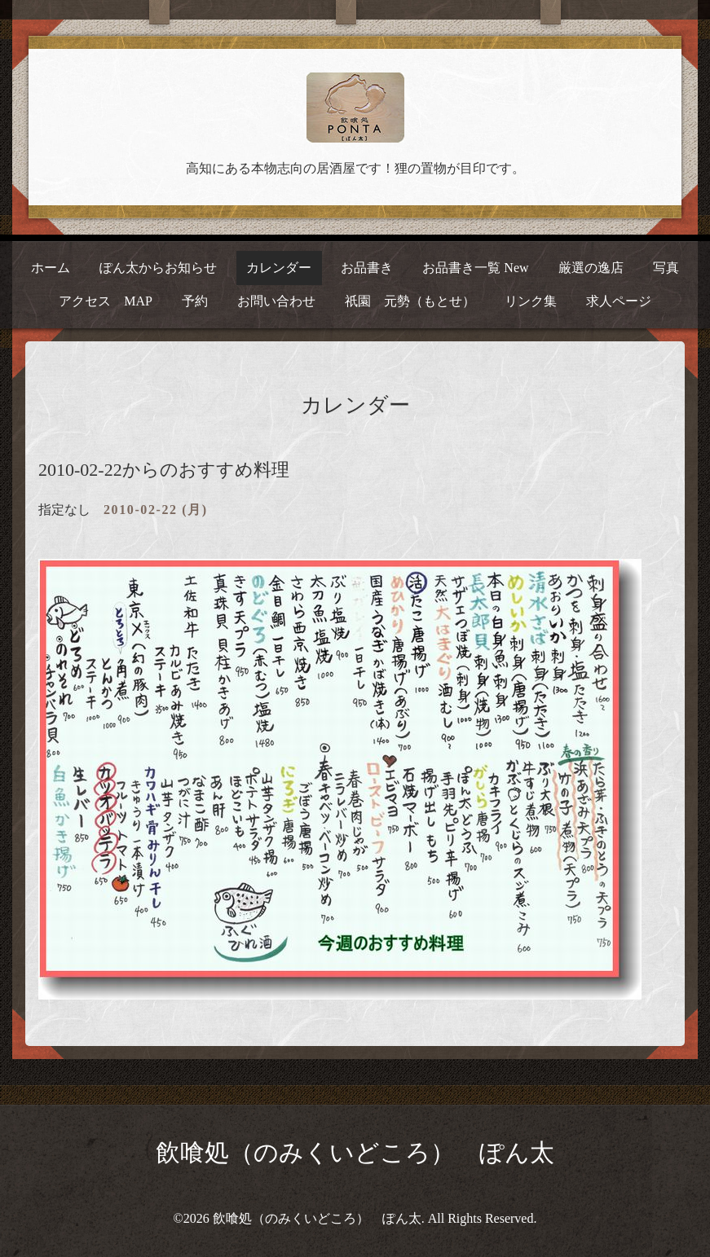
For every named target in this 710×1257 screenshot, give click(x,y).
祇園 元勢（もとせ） (410, 301)
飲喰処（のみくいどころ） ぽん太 (355, 1152)
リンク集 (531, 301)
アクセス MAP (105, 301)
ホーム (50, 268)
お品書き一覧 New (475, 268)
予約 (195, 301)
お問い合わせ (276, 301)
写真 (666, 268)
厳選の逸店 (591, 268)
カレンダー (278, 268)
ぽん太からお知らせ (158, 268)
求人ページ (618, 301)
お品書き (367, 268)
